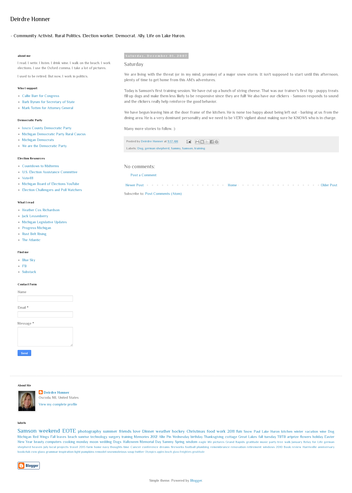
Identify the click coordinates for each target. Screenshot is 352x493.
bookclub (24, 452)
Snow (248, 431)
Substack (29, 272)
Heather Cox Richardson (41, 210)
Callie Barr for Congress (40, 96)
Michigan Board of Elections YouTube (50, 184)
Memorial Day (150, 442)
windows (269, 447)
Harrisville (309, 447)
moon (94, 442)
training (199, 148)
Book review (292, 447)
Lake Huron (271, 431)
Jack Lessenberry (35, 216)
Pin (168, 437)
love (136, 431)
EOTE (69, 431)
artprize (293, 437)
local (52, 447)
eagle (202, 442)
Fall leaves (58, 437)
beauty (39, 442)
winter (298, 431)
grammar (52, 452)
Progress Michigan (36, 228)
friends (125, 431)
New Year (25, 442)
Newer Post (134, 185)
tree (280, 442)
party (272, 442)
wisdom (191, 442)
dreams (164, 447)
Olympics (150, 451)
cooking (69, 442)
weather (163, 431)
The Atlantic (31, 240)
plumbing (203, 447)
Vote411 (27, 178)
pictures (219, 442)
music (264, 442)
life (210, 442)
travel (74, 447)
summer (110, 431)
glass (41, 452)
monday (82, 442)
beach (72, 437)
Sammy (176, 148)
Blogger (196, 480)
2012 (153, 437)
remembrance (220, 447)
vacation (311, 431)
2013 (82, 447)
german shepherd (157, 148)
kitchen (286, 431)
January (297, 442)
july (45, 447)
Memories (141, 437)
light (77, 452)
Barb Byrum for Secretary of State (48, 102)
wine (323, 431)
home (98, 447)
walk (287, 442)
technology (98, 437)
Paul (257, 431)
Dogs (117, 442)
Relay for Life (313, 442)
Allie (162, 437)
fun (239, 431)
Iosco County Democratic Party (46, 128)
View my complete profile (58, 404)
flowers (305, 437)
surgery (114, 437)
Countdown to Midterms (40, 166)
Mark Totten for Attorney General (47, 108)
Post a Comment (143, 175)
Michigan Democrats (38, 140)
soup (130, 452)
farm (89, 447)
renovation (238, 447)
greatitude (198, 451)
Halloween (131, 442)
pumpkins (87, 452)
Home (232, 185)
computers (53, 442)
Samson (187, 148)
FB (24, 266)
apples (160, 451)
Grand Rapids (235, 442)
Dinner (148, 431)
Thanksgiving (214, 437)
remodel (100, 452)
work (221, 431)
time (126, 447)
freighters (185, 451)
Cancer (135, 447)
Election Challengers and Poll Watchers (52, 190)
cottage (231, 437)
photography (89, 431)
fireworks (177, 447)
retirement (254, 447)
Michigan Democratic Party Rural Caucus (54, 134)
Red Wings (41, 437)
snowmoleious (117, 452)
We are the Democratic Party (44, 146)
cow (34, 452)
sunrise (83, 437)
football (190, 447)
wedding (106, 442)
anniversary (326, 447)
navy (106, 447)
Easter (329, 437)
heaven (37, 447)
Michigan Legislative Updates (44, 222)
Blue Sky (28, 260)
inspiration (66, 452)
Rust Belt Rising (34, 234)
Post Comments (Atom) (163, 194)
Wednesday (180, 437)
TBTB (281, 437)
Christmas (196, 431)
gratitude (252, 442)
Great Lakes (247, 437)
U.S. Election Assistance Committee (49, 172)
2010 (279, 447)
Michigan (24, 437)
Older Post (329, 185)
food (211, 431)
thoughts (116, 447)
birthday (197, 437)
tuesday (270, 437)
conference (150, 447)
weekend (49, 431)
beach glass (172, 451)
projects (63, 447)
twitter (139, 452)
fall (260, 437)
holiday (318, 437)
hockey (178, 431)
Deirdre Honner (30, 19)
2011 (231, 431)
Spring (180, 442)
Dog (140, 148)
